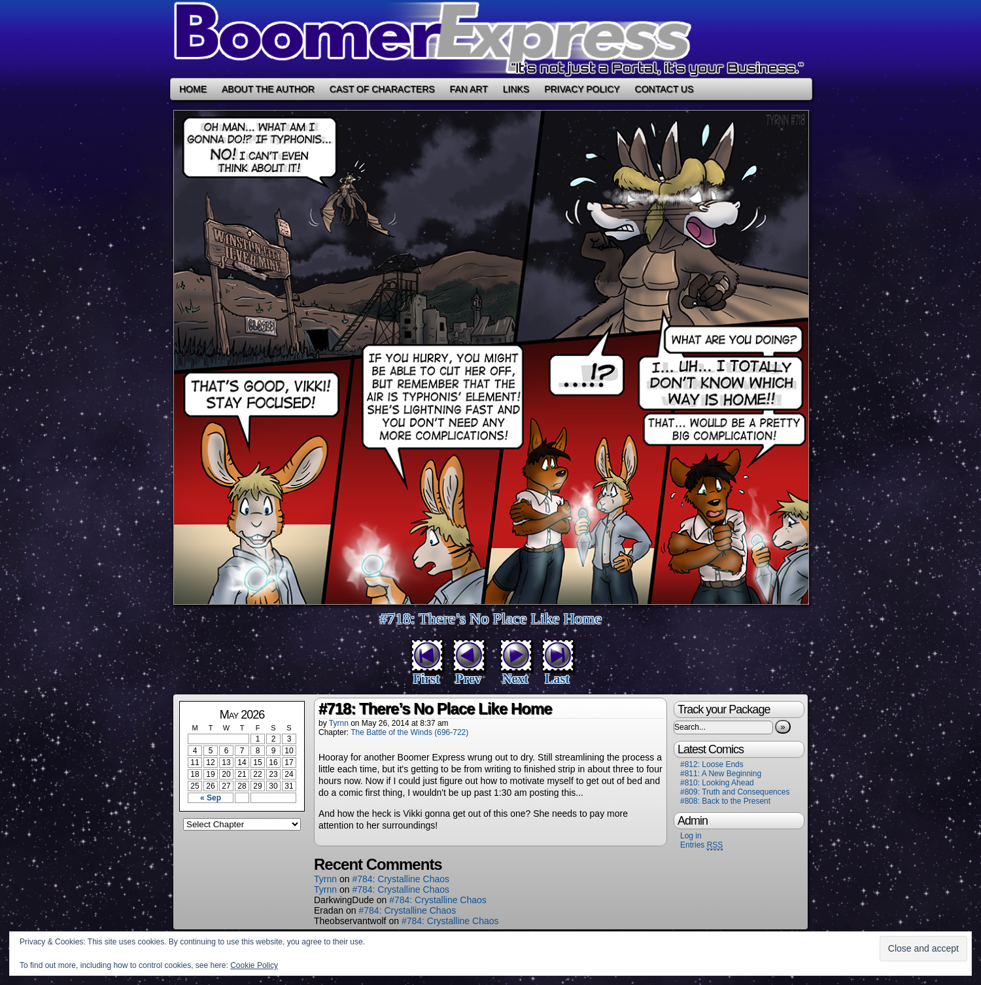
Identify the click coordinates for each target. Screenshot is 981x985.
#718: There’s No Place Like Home (490, 618)
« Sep (210, 797)
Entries (701, 845)
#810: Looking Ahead (717, 782)
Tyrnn (339, 723)
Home (193, 89)
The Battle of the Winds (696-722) (409, 732)
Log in (691, 835)
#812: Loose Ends (712, 764)
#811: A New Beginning (720, 773)
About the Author (268, 89)
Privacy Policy (581, 89)
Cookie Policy (254, 965)
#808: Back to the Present (725, 801)
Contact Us (664, 89)
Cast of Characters (382, 89)
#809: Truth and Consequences (734, 792)
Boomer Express (490, 39)
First (426, 679)
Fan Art (469, 89)
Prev (468, 679)
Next (515, 679)
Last (557, 679)
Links (516, 89)
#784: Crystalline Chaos (400, 879)
